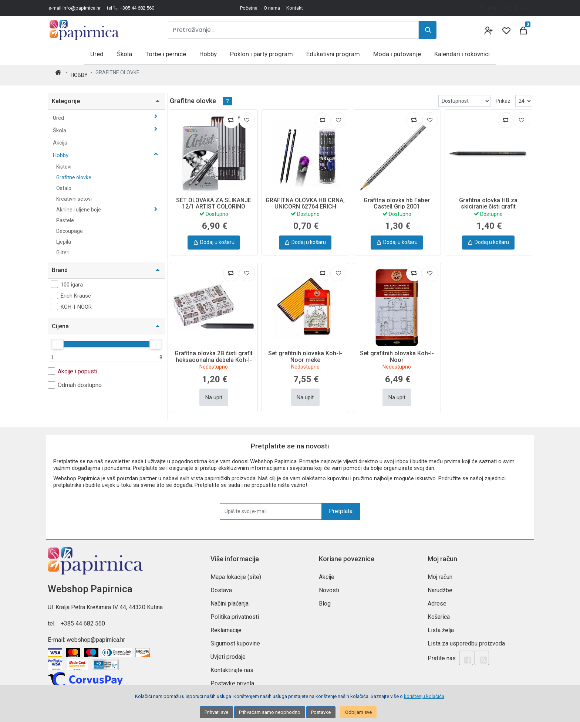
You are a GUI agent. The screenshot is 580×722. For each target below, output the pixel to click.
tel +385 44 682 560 (130, 8)
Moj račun (440, 572)
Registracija (516, 7)
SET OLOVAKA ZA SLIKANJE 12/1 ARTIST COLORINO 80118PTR (213, 202)
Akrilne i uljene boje (79, 205)
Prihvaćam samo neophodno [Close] (269, 712)
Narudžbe (440, 585)
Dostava (221, 585)
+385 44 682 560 (83, 618)
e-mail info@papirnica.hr (74, 8)
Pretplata (341, 506)
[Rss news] (477, 652)
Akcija (60, 138)
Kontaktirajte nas (231, 665)
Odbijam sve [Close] (358, 712)
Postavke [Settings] (321, 712)
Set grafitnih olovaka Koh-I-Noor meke (305, 352)
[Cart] (523, 30)
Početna (248, 8)
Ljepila (63, 237)
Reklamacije (226, 625)
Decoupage (69, 226)
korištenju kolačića (424, 696)
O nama (272, 8)
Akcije (326, 572)
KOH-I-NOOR (71, 301)
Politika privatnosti (234, 612)
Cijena (60, 321)
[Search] (427, 30)
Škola (60, 125)
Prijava (488, 7)
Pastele (65, 215)
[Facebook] (464, 652)
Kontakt (294, 8)
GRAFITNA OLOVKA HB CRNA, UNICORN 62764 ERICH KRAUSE (305, 202)
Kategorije (66, 96)
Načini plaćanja (229, 598)
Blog (325, 598)
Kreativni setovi (74, 194)
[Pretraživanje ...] (293, 30)
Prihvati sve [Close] (216, 712)
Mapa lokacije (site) (235, 572)
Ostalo (63, 183)
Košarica (439, 612)
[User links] (488, 30)
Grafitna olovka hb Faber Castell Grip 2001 (397, 199)
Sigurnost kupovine (235, 638)
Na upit (213, 392)
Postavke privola (232, 678)
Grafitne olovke (73, 173)
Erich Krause (71, 290)
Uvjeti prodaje (228, 651)
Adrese (437, 598)
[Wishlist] (506, 30)
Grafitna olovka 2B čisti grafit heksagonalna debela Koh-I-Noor (214, 355)
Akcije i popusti (72, 366)
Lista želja (441, 625)
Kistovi (63, 162)
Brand (60, 265)
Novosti (329, 585)
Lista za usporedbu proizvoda (466, 638)
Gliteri (63, 248)
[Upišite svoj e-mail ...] (270, 506)
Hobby (79, 72)
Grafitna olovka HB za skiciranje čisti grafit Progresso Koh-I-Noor (488, 202)
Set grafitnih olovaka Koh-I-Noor (397, 352)
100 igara (67, 279)
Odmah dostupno (75, 380)
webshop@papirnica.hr (96, 634)
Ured (59, 113)
